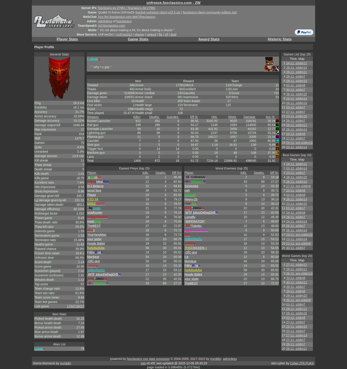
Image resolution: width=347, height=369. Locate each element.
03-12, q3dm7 (295, 107)
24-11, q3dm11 (296, 63)
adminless (105, 21)
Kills (137, 117)
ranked (151, 34)
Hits (215, 117)
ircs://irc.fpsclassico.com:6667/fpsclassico (126, 17)
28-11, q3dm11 (296, 125)
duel (173, 34)
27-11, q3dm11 (296, 264)
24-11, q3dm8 (295, 212)
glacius (139, 34)
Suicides (173, 117)
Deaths (154, 117)
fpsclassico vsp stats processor (148, 359)
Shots (232, 117)
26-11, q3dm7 (295, 76)
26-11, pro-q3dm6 (298, 300)
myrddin (215, 359)
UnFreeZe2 (124, 34)
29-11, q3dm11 (296, 72)
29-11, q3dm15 (296, 81)
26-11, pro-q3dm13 (299, 273)
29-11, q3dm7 (295, 287)
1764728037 (75, 306)
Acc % (271, 117)
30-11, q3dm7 (295, 89)
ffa (160, 34)
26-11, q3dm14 (296, 67)
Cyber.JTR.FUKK (302, 363)
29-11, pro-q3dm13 (299, 143)
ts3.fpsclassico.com (111, 25)
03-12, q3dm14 (296, 147)
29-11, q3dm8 (295, 291)
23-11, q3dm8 (295, 190)
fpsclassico (123, 21)
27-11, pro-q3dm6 (298, 186)
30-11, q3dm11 (296, 282)
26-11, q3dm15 (296, 94)
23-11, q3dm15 (296, 116)
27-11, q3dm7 (295, 112)
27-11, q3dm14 (296, 335)
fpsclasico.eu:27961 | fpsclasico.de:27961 (127, 8)
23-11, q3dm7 (295, 173)
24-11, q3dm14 (296, 98)
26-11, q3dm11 (296, 269)
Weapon (93, 117)
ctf (166, 34)
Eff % (194, 117)
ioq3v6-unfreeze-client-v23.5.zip (158, 12)
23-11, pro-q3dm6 (298, 243)
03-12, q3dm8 (295, 85)
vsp (143, 363)
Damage (250, 117)
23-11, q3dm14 (296, 239)
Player (92, 173)
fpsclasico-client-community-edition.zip (209, 12)
